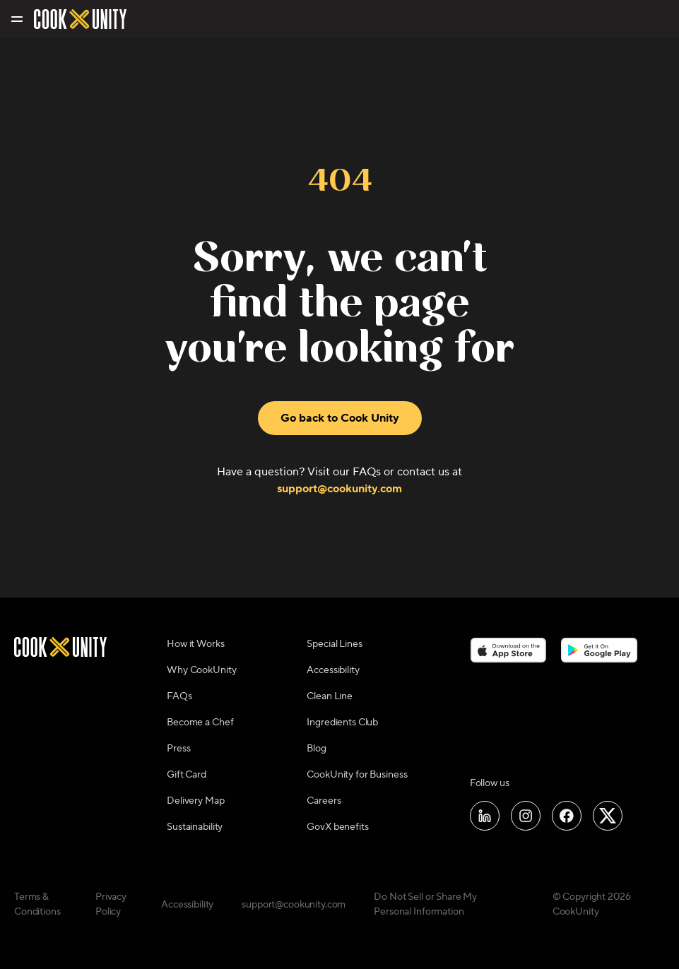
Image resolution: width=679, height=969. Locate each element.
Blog (316, 748)
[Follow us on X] (607, 815)
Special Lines (334, 644)
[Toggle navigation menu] (16, 19)
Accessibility (333, 670)
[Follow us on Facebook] (566, 815)
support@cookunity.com (339, 489)
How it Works (195, 644)
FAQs (179, 696)
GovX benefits (337, 827)
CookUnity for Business (357, 774)
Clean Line (330, 696)
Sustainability (195, 827)
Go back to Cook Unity (340, 418)
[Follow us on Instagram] (525, 815)
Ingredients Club (342, 722)
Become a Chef (200, 722)
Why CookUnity (201, 670)
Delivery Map (195, 801)
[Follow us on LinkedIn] (484, 815)
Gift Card (186, 774)
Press (178, 748)
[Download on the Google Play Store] (599, 649)
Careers (324, 801)
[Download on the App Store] (508, 649)
